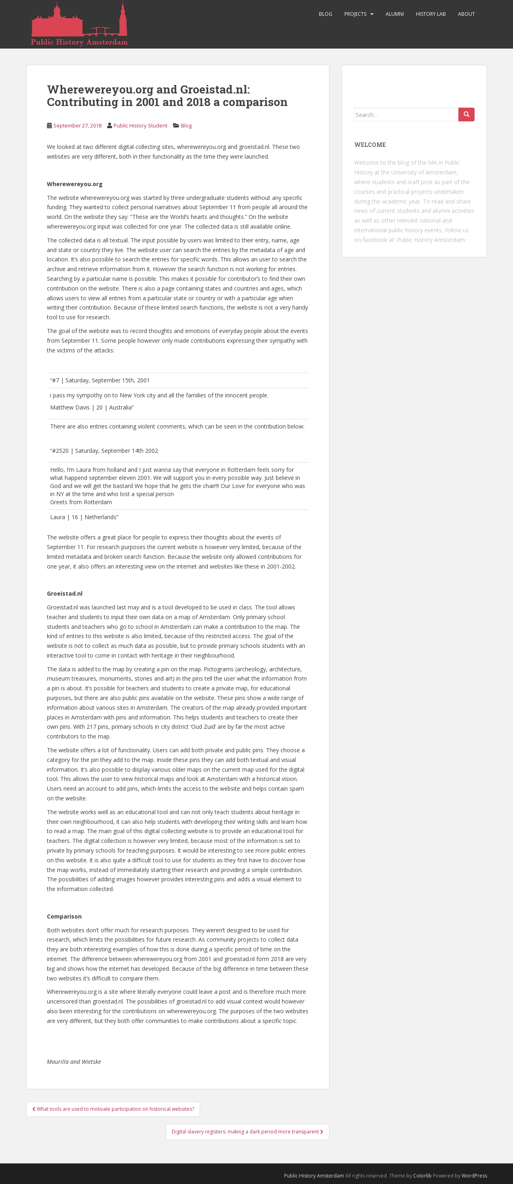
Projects (355, 14)
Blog (325, 14)
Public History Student (140, 125)
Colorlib (422, 1175)
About (466, 14)
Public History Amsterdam (431, 240)
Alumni (395, 14)
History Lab (431, 14)
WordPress (474, 1175)
